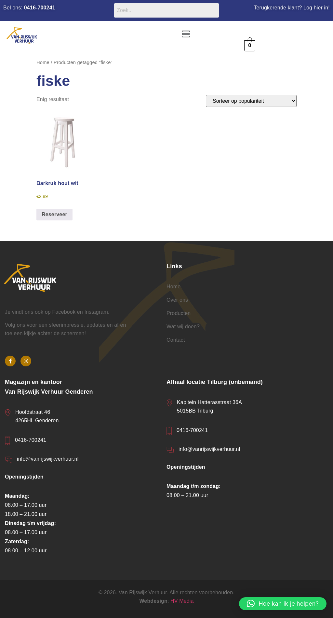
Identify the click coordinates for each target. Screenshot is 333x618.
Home (42, 62)
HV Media (182, 601)
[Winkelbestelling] (251, 101)
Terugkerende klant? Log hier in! (292, 7)
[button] (185, 34)
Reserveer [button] (54, 214)
